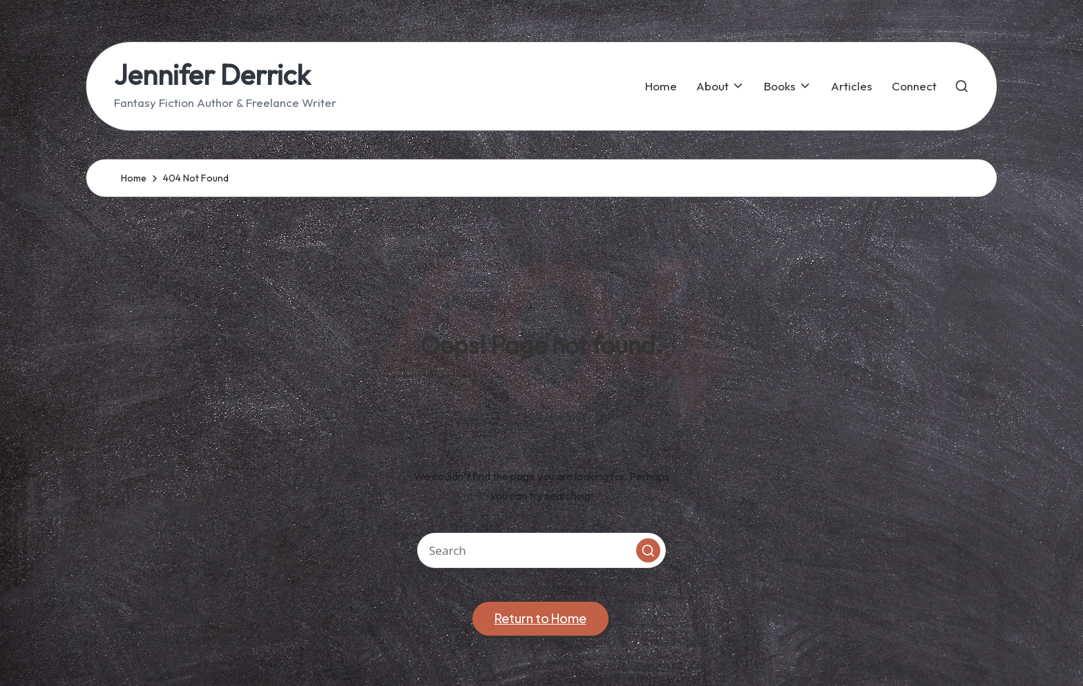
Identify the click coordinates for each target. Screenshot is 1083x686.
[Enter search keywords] (541, 550)
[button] (648, 550)
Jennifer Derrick (212, 74)
